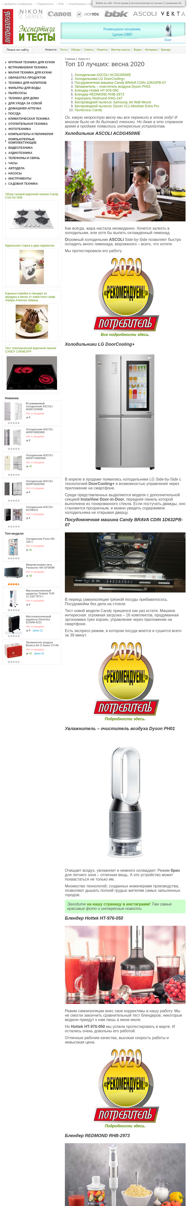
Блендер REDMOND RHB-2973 (99, 94)
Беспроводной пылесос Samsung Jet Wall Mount (113, 102)
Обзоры (76, 49)
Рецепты (102, 49)
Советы (88, 49)
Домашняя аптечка (24, 108)
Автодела (16, 168)
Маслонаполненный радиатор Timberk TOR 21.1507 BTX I (40, 576)
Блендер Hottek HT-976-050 (96, 90)
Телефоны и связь (24, 158)
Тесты (64, 49)
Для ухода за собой (25, 103)
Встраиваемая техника (27, 67)
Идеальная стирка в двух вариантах (30, 245)
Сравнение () (173, 2)
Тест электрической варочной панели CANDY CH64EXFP (30, 349)
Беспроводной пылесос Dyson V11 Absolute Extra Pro (117, 106)
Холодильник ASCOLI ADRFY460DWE (39, 457)
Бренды (166, 49)
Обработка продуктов (27, 77)
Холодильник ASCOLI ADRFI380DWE (39, 431)
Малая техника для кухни (30, 72)
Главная (70, 58)
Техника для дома (23, 98)
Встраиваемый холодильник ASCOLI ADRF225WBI (39, 406)
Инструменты (19, 178)
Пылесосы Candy (88, 110)
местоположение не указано (147, 2)
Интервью (151, 49)
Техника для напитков (27, 83)
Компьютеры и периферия (30, 134)
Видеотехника (20, 148)
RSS (61, 3)
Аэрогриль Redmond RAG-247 (98, 98)
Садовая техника (23, 183)
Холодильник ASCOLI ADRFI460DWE (39, 482)
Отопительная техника (28, 124)
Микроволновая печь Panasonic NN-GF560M (40, 558)
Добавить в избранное (18, 3)
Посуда (14, 113)
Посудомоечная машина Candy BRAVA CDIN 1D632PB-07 (120, 83)
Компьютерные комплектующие (22, 141)
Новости (83, 58)
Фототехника (19, 129)
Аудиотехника (20, 153)
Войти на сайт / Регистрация (112, 2)
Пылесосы (17, 93)
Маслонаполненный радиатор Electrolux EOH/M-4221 (38, 597)
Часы (12, 163)
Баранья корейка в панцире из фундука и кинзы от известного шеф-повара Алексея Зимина (30, 297)
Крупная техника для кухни (31, 62)
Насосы (15, 173)
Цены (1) (38, 608)
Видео (137, 49)
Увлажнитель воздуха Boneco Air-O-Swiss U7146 (42, 616)
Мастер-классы (120, 49)
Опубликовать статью (82, 3)
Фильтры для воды (24, 88)
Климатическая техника (28, 118)
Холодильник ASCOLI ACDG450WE (103, 75)
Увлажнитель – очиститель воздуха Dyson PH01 (113, 86)
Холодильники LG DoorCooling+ (100, 79)
